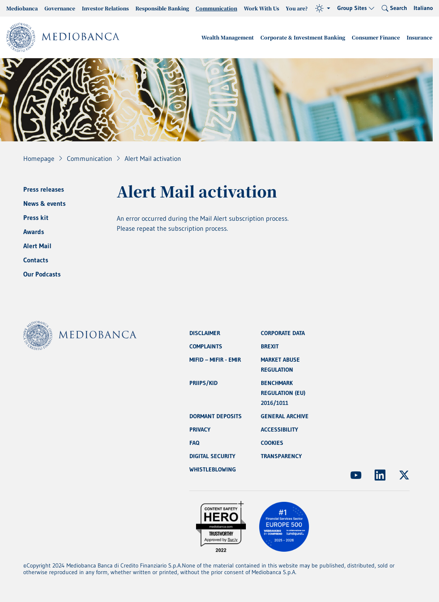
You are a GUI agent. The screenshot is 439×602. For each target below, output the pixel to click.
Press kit (36, 217)
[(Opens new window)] (356, 475)
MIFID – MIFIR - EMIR (215, 359)
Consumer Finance (376, 37)
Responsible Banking (162, 8)
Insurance (419, 37)
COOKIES (272, 443)
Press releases (43, 189)
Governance (59, 8)
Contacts (35, 260)
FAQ (194, 443)
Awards (33, 231)
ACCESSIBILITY (279, 429)
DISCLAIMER (204, 333)
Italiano (423, 8)
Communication (216, 8)
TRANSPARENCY (281, 456)
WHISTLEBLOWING (212, 469)
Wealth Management (227, 37)
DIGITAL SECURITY (212, 456)
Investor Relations (105, 8)
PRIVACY (200, 429)
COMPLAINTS (205, 346)
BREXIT (270, 346)
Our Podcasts (42, 274)
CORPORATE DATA (283, 333)
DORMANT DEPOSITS (215, 416)
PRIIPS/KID (203, 383)
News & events (44, 203)
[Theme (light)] (322, 8)
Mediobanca (22, 8)
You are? (297, 8)
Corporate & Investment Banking (302, 37)
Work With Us (261, 8)
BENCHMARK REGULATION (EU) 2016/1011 (283, 393)
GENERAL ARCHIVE (285, 416)
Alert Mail (37, 246)
